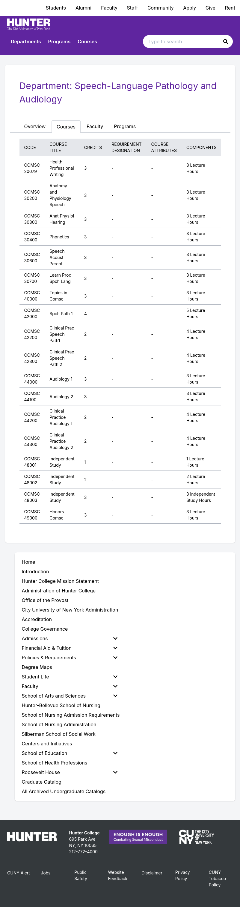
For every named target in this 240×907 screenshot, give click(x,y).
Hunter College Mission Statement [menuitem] (60, 581)
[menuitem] (70, 638)
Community (160, 8)
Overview (35, 126)
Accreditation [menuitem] (37, 619)
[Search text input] (188, 41)
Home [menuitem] (28, 562)
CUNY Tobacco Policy (217, 878)
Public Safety (80, 875)
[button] (225, 41)
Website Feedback (117, 875)
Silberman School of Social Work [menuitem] (59, 734)
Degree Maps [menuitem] (37, 667)
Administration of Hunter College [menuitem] (59, 591)
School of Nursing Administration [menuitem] (59, 724)
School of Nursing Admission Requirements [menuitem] (71, 715)
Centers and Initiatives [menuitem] (47, 744)
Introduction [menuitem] (35, 571)
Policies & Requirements (69, 658)
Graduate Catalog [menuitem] (41, 782)
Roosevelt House (69, 772)
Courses (87, 42)
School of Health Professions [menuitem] (54, 763)
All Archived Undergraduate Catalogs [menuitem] (64, 791)
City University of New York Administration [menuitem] (70, 610)
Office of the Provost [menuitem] (45, 600)
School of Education (69, 753)
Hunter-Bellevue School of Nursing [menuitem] (61, 705)
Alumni (83, 8)
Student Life (69, 677)
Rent (230, 8)
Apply (189, 8)
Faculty (109, 8)
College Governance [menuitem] (45, 629)
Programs (59, 42)
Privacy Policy (182, 875)
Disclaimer (152, 872)
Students (56, 8)
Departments (26, 42)
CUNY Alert (18, 872)
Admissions (69, 638)
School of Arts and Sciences (69, 696)
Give (210, 8)
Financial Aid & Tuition (69, 648)
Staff (132, 8)
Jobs (45, 872)
